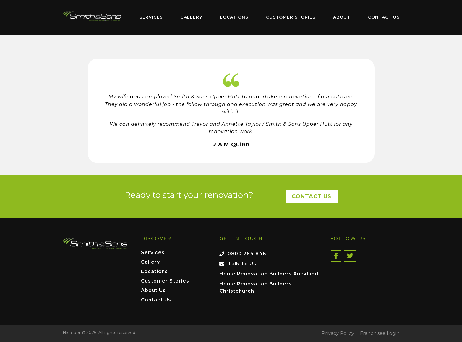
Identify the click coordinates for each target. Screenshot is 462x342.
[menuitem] (92, 17)
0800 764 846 (247, 253)
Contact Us (384, 17)
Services (151, 17)
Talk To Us (242, 264)
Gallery (191, 17)
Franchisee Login (380, 333)
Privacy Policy (338, 333)
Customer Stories (290, 17)
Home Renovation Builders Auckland (268, 274)
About (341, 17)
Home (92, 16)
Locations (234, 17)
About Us (153, 290)
